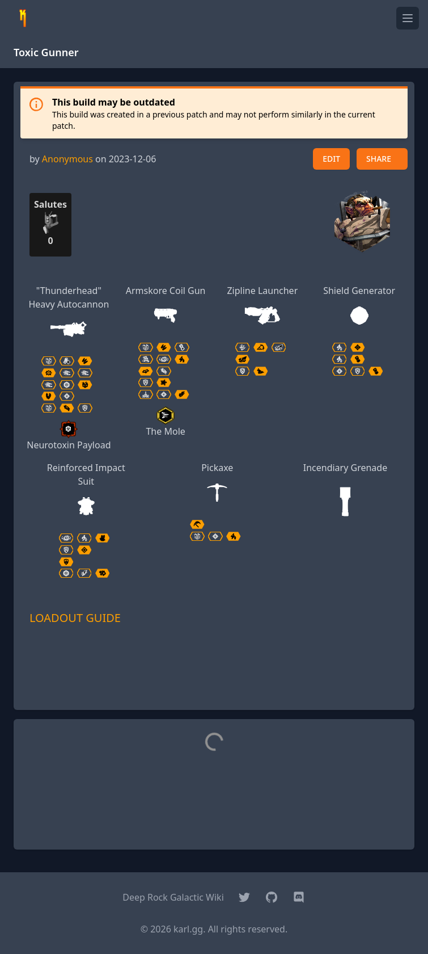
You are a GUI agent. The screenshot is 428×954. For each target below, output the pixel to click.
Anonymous (67, 159)
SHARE (378, 158)
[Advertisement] (214, 684)
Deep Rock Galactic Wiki (173, 897)
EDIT (331, 158)
